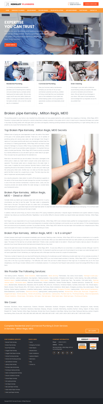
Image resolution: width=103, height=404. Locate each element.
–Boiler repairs (44, 280)
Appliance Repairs (71, 10)
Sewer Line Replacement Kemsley (13, 373)
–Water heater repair (57, 296)
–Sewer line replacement (91, 294)
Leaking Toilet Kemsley (11, 364)
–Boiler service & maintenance (89, 289)
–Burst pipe (84, 291)
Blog (31, 361)
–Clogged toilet (93, 291)
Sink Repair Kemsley (10, 384)
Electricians (83, 10)
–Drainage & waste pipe (90, 276)
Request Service (10, 45)
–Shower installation (10, 296)
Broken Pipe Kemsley (10, 345)
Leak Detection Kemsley (11, 361)
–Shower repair (21, 296)
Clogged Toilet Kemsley (11, 350)
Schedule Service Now (91, 4)
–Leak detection (46, 294)
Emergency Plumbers (18, 10)
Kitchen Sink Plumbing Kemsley (13, 359)
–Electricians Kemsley (31, 291)
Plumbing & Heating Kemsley (12, 370)
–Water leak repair (68, 296)
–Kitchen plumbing (21, 294)
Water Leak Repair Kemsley (12, 392)
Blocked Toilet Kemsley (11, 342)
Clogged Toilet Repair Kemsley (12, 353)
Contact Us (93, 10)
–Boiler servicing (53, 276)
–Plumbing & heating (78, 294)
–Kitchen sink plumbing (34, 294)
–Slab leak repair (46, 296)
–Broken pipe (77, 291)
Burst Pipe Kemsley (10, 347)
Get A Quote (92, 327)
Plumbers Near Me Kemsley (12, 367)
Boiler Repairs (31, 10)
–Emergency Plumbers (63, 289)
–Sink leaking (29, 296)
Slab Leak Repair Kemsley (11, 386)
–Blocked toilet (68, 291)
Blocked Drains (43, 10)
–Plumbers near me (65, 294)
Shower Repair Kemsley (11, 378)
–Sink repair (37, 296)
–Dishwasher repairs (20, 282)
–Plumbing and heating (80, 296)
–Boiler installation (29, 276)
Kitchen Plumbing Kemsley (12, 356)
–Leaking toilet (55, 294)
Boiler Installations (57, 10)
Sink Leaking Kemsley (10, 381)
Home (7, 10)
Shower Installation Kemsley (12, 375)
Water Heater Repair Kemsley (12, 389)
